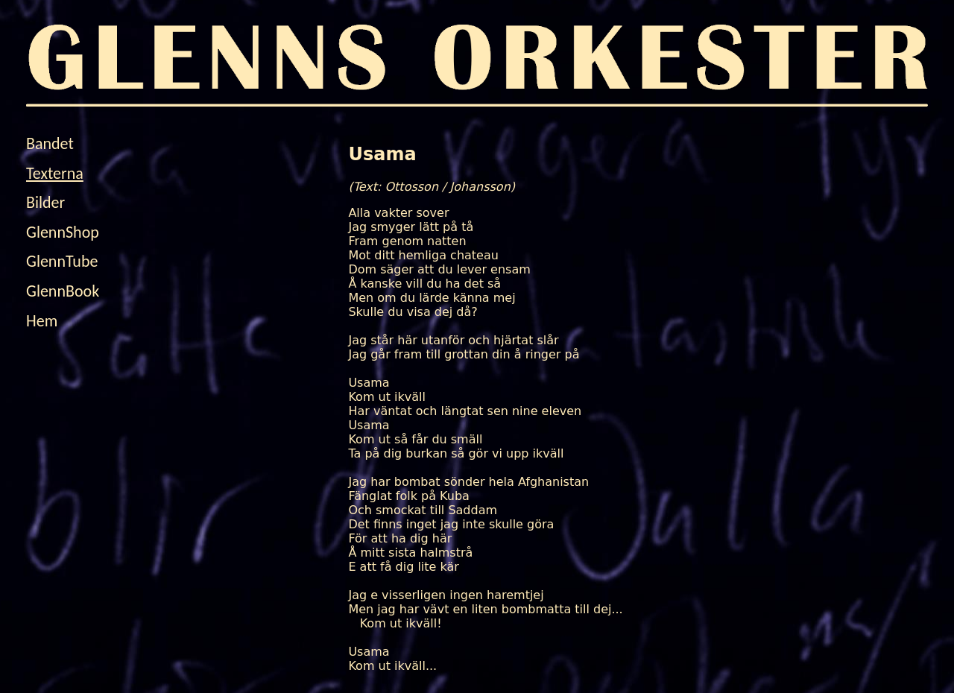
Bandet (50, 143)
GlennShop (62, 232)
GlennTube (62, 261)
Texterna (54, 173)
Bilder (45, 202)
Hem (41, 321)
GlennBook (62, 291)
